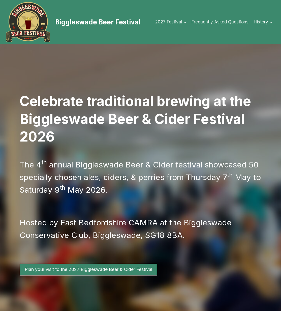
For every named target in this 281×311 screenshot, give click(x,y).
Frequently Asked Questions (220, 21)
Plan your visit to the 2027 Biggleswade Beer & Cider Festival (88, 269)
